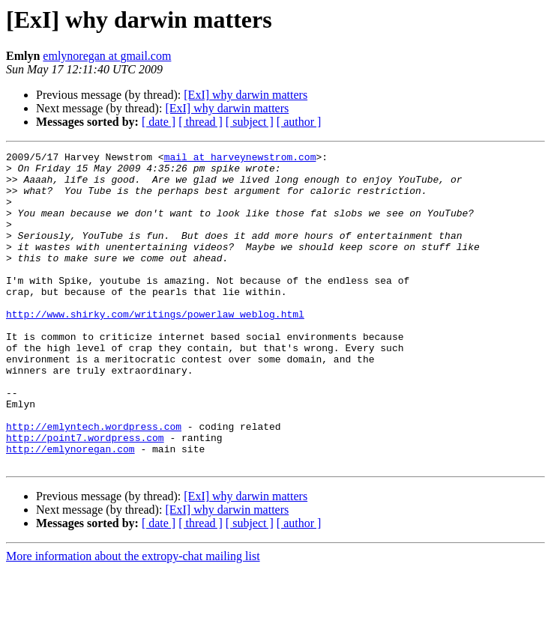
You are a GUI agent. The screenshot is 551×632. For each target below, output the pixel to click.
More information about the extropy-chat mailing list (133, 619)
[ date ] (158, 121)
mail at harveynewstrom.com (240, 158)
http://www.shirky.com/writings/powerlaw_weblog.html (155, 347)
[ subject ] (250, 121)
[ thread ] (200, 121)
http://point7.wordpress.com (85, 495)
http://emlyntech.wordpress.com (93, 482)
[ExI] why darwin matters (245, 94)
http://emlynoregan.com (70, 509)
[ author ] (299, 121)
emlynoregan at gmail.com (107, 55)
